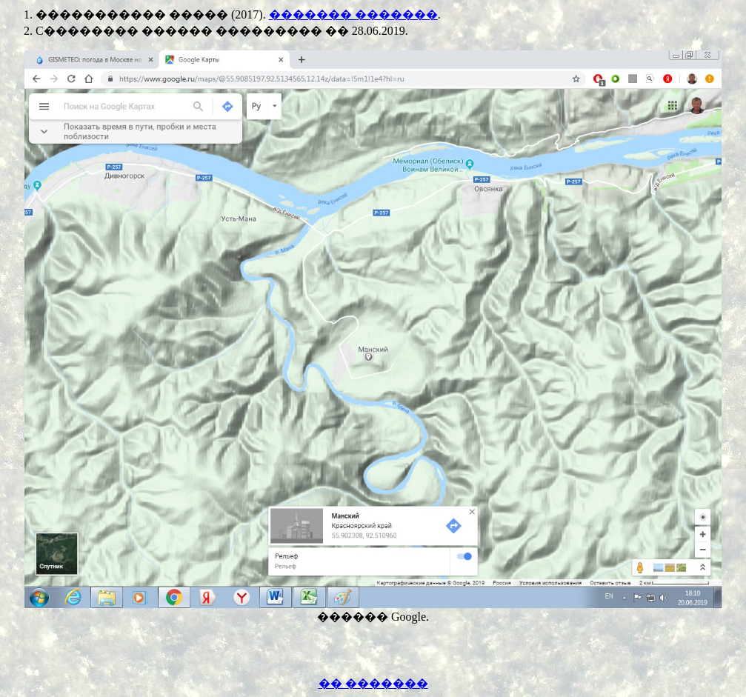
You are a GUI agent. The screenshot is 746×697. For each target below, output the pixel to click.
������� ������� (353, 14)
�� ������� (373, 683)
